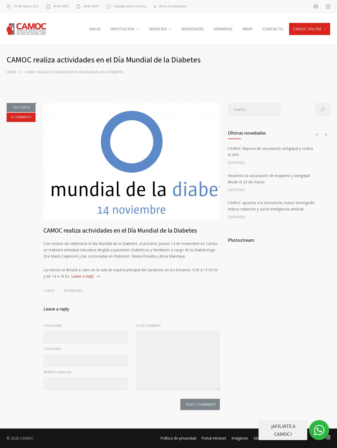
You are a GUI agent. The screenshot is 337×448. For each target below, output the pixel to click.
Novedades (73, 290)
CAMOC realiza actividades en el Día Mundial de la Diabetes (120, 230)
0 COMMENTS (21, 117)
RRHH (247, 28)
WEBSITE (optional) (57, 372)
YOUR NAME (52, 325)
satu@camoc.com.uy (129, 6)
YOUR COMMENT (148, 325)
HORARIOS (223, 28)
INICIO (95, 28)
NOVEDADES (192, 28)
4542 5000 (60, 6)
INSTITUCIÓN (122, 28)
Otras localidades (172, 6)
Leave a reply (82, 276)
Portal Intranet (213, 438)
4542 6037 (91, 6)
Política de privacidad (178, 438)
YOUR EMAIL (52, 349)
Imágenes (239, 438)
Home (11, 72)
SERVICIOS (158, 28)
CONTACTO (272, 28)
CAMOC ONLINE (307, 28)
